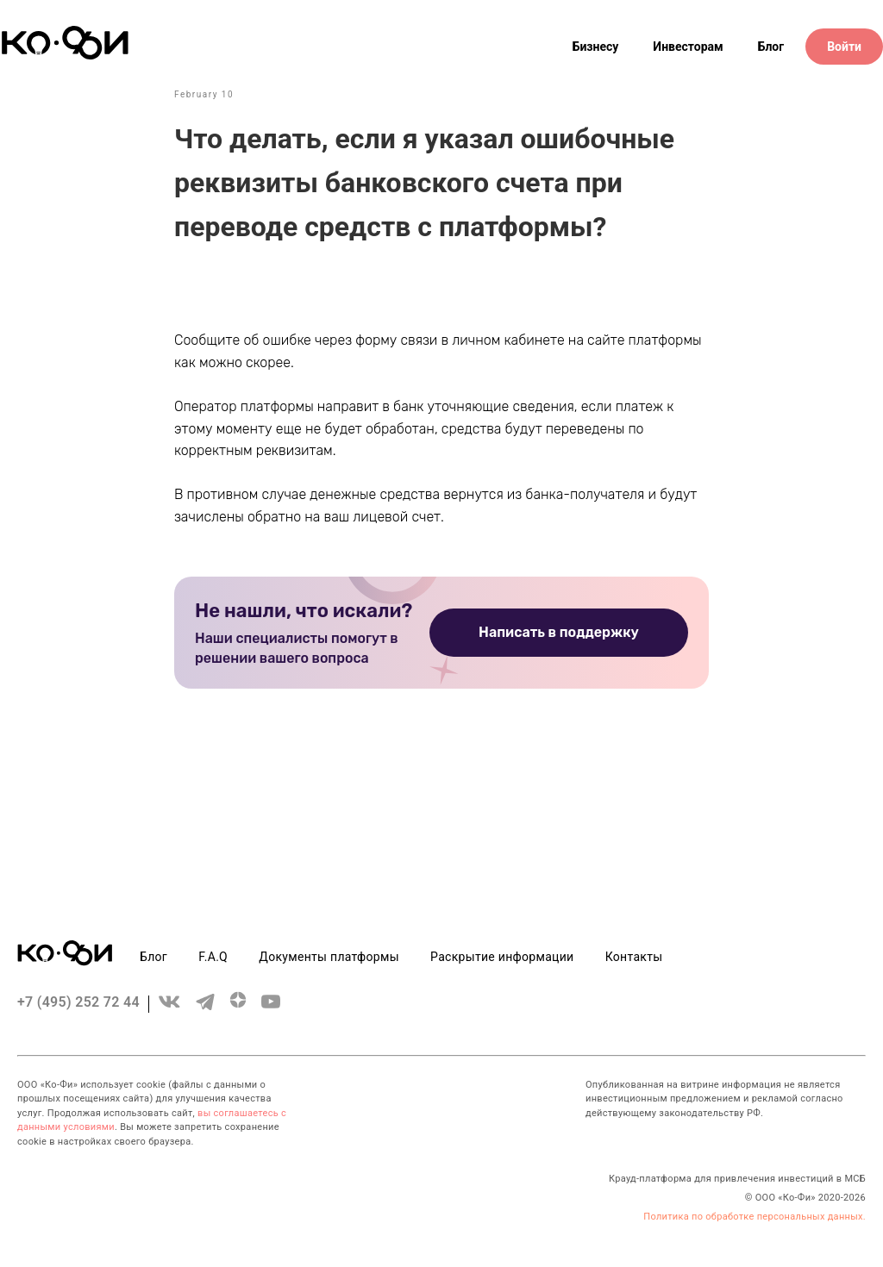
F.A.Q (213, 957)
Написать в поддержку (559, 632)
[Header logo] (64, 55)
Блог (771, 46)
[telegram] (205, 1009)
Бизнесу (596, 46)
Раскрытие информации (501, 957)
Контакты (634, 957)
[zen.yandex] (238, 1009)
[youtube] (270, 1009)
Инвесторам (688, 46)
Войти (844, 46)
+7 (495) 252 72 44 (78, 1002)
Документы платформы (328, 957)
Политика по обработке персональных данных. (754, 1216)
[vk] (169, 1009)
